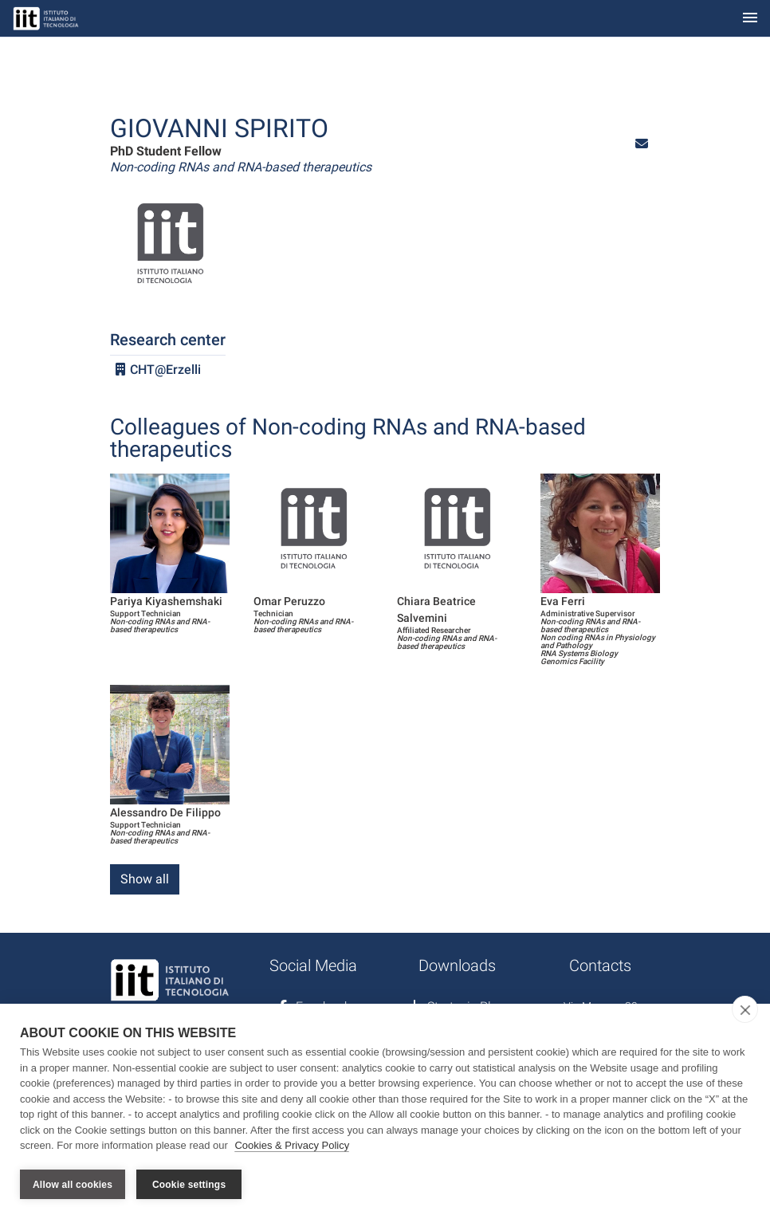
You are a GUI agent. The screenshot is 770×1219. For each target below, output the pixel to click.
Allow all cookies (72, 1184)
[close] (745, 1010)
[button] (642, 143)
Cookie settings (189, 1184)
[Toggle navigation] (750, 18)
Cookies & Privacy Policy (291, 1146)
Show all (144, 879)
